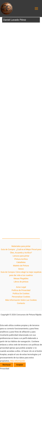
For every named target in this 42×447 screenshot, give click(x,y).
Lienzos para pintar (21, 256)
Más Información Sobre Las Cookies (21, 300)
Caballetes (21, 262)
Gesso (21, 269)
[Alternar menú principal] (36, 8)
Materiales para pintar (21, 246)
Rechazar (7, 365)
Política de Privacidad (21, 290)
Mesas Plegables (21, 278)
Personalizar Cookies (21, 297)
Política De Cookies (21, 293)
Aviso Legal (21, 287)
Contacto (21, 303)
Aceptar (19, 365)
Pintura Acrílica (21, 259)
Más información (17, 361)
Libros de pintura (21, 282)
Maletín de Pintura (21, 265)
